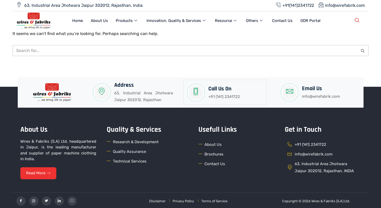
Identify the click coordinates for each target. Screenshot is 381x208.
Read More (39, 171)
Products (126, 20)
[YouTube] (72, 199)
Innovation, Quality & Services (176, 20)
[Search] (185, 49)
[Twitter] (46, 199)
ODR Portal (310, 20)
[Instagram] (33, 199)
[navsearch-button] (357, 20)
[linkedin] (59, 199)
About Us (99, 20)
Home (77, 20)
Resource (226, 20)
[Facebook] (21, 199)
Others (254, 20)
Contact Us (282, 20)
